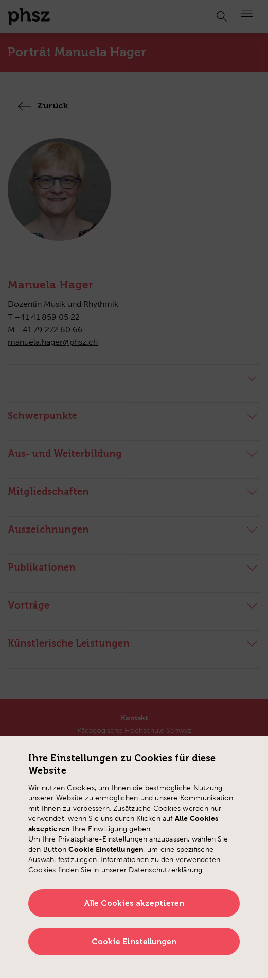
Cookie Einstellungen (134, 941)
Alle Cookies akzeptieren (134, 903)
